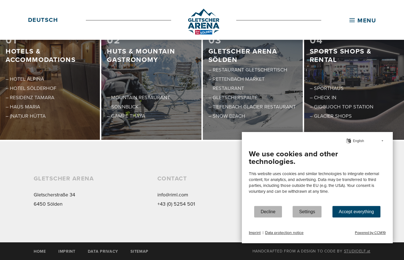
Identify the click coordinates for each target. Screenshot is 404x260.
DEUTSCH (43, 20)
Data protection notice (284, 233)
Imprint (255, 233)
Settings (307, 211)
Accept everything (356, 211)
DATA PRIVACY (103, 251)
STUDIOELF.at (357, 251)
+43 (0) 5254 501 (176, 204)
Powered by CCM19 (370, 232)
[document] (317, 176)
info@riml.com (172, 194)
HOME (40, 251)
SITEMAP (139, 251)
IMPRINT (66, 251)
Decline (268, 211)
